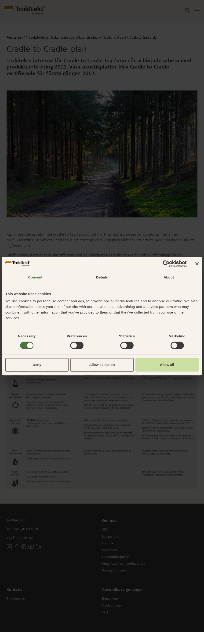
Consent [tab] (35, 277)
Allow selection (102, 365)
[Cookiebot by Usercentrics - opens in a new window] (166, 263)
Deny (37, 365)
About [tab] (169, 277)
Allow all (167, 365)
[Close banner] (197, 263)
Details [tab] (102, 277)
